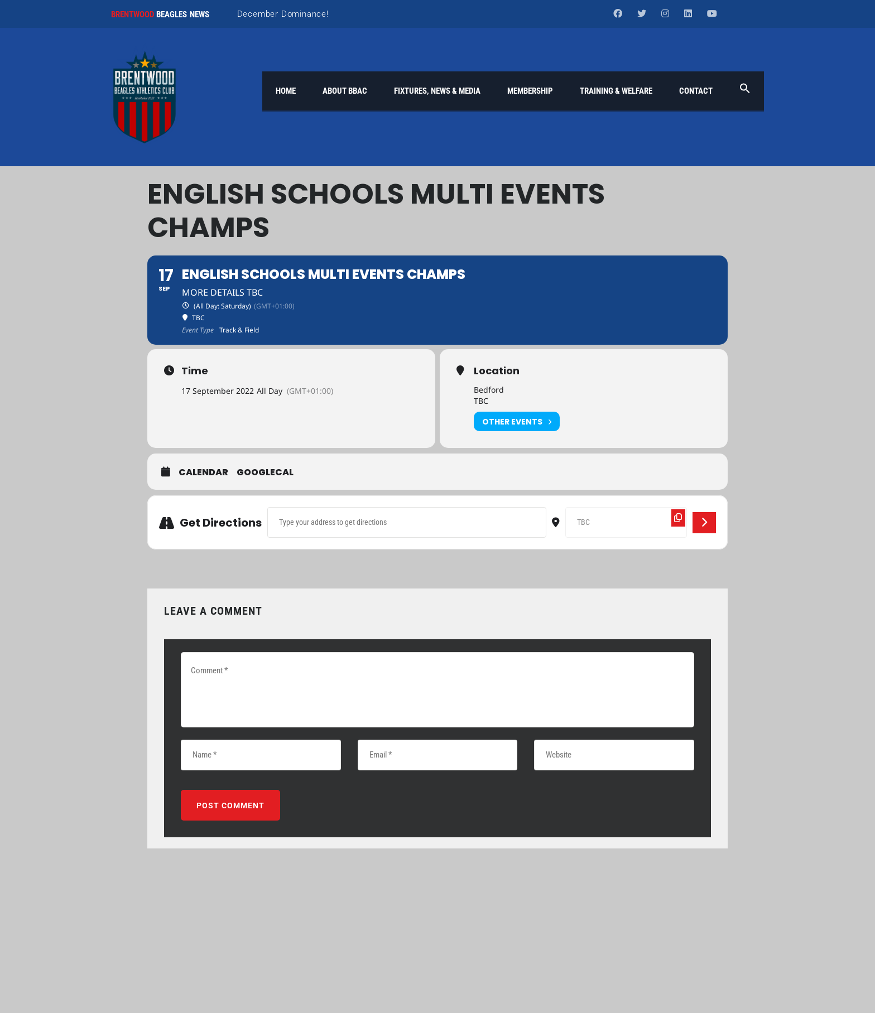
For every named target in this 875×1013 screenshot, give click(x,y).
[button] (745, 90)
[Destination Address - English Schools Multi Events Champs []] (626, 522)
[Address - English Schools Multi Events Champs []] (406, 522)
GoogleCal (265, 473)
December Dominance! (283, 14)
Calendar (203, 473)
